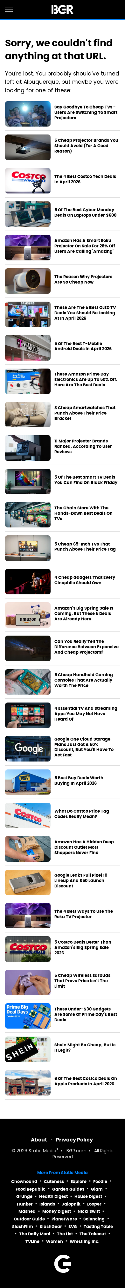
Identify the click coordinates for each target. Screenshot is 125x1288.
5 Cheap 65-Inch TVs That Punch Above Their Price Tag (85, 547)
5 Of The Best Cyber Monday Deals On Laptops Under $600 (85, 212)
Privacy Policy (74, 1139)
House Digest (88, 1196)
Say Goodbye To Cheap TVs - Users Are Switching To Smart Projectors (85, 113)
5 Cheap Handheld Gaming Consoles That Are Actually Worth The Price (83, 680)
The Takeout (93, 1234)
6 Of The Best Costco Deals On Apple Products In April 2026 (85, 1081)
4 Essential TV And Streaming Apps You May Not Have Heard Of (85, 714)
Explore (79, 1181)
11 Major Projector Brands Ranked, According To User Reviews (83, 446)
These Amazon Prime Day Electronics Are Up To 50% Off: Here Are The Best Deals (85, 380)
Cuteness (54, 1181)
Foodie (100, 1181)
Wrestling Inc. (85, 1241)
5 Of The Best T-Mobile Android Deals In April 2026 (83, 346)
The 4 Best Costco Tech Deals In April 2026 (85, 179)
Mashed (27, 1211)
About (39, 1139)
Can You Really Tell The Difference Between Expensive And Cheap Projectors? (86, 647)
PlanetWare (64, 1219)
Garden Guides (68, 1189)
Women (54, 1241)
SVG (72, 1226)
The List (65, 1234)
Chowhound (24, 1181)
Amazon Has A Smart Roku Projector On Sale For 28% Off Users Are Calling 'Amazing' (84, 246)
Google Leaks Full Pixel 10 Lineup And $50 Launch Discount (80, 881)
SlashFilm (22, 1226)
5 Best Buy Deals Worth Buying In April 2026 (78, 780)
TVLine (32, 1241)
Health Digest (53, 1196)
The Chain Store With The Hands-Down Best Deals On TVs (83, 513)
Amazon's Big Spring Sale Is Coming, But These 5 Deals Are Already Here (83, 614)
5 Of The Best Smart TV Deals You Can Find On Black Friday (85, 480)
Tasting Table (98, 1226)
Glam (97, 1189)
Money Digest (56, 1211)
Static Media (42, 1151)
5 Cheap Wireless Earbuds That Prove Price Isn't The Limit (82, 981)
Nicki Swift (89, 1211)
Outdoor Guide (29, 1219)
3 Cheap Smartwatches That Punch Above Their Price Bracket (84, 413)
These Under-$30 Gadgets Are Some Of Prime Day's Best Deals (85, 1015)
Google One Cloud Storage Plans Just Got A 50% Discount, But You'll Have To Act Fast (84, 747)
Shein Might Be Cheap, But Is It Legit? (84, 1048)
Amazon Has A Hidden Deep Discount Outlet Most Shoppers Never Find (84, 847)
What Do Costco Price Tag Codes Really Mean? (81, 814)
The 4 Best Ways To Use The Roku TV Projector (83, 914)
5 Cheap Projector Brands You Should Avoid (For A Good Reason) (86, 146)
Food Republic (30, 1189)
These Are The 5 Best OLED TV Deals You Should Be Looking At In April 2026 (85, 313)
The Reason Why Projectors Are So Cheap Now (83, 279)
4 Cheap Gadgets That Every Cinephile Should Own (84, 580)
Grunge (24, 1196)
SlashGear (51, 1226)
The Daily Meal (34, 1234)
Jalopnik (71, 1204)
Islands (47, 1204)
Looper (94, 1204)
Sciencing (94, 1219)
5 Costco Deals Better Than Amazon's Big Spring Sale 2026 (82, 948)
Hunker (25, 1204)
